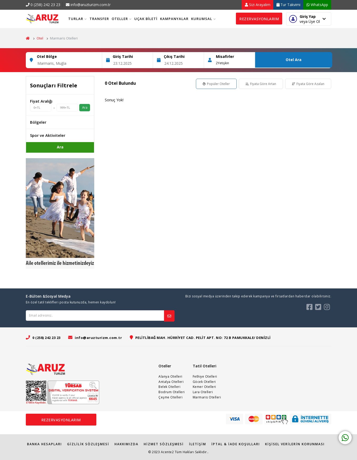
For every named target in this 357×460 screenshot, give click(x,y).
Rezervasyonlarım (259, 18)
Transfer (99, 18)
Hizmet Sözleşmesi (164, 444)
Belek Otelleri (169, 386)
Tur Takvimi (288, 4)
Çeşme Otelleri (170, 397)
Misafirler (225, 56)
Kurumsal (203, 18)
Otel (40, 38)
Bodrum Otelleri (171, 392)
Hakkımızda (126, 444)
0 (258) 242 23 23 (43, 4)
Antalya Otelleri (171, 381)
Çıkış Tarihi (174, 56)
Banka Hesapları (44, 444)
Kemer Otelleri (204, 386)
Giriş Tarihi (123, 56)
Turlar (77, 18)
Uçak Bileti (145, 18)
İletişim (197, 444)
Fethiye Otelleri (205, 376)
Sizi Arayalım (257, 4)
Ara (84, 107)
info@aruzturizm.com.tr (88, 4)
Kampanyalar (174, 18)
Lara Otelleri (203, 392)
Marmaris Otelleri (207, 397)
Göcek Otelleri (204, 381)
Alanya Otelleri (170, 376)
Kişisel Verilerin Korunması (295, 444)
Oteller (122, 18)
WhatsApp (317, 4)
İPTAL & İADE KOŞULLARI (235, 444)
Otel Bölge (47, 56)
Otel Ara (293, 59)
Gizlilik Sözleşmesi (88, 444)
